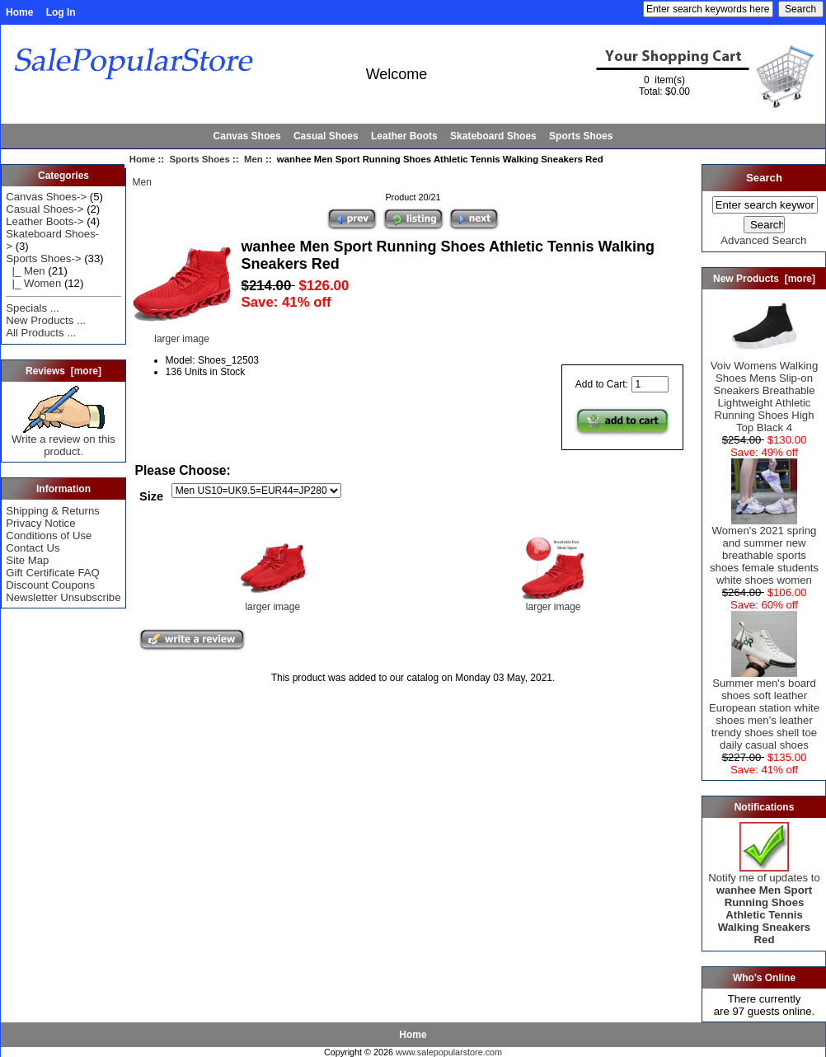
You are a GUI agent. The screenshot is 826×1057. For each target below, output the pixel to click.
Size (151, 495)
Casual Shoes (326, 136)
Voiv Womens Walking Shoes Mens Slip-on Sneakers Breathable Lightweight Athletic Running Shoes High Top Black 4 (764, 392)
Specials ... (32, 308)
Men (253, 159)
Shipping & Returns (53, 511)
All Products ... (41, 332)
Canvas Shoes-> (46, 196)
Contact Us (32, 548)
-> (43, 258)
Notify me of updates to (764, 904)
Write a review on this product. (63, 440)
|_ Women (33, 283)
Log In (61, 12)
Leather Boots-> (44, 221)
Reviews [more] (63, 371)
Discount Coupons (50, 585)
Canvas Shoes (247, 136)
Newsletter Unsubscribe (63, 597)
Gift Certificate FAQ (53, 572)
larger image (273, 602)
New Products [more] (764, 278)
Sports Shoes (199, 159)
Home (19, 12)
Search (764, 177)
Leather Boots (404, 136)
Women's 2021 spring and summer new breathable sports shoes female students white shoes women (764, 550)
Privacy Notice (40, 523)
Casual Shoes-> (44, 209)
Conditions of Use (49, 535)
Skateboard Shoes (493, 136)
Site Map (27, 560)
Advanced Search (763, 240)
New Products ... (46, 320)
